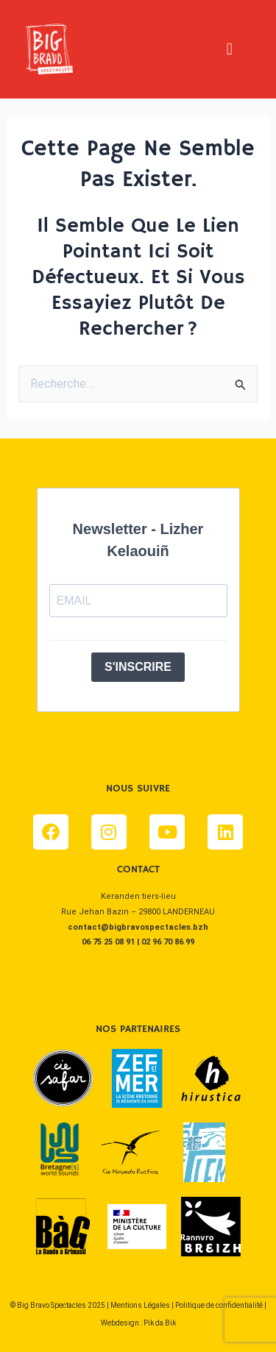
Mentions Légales (140, 1305)
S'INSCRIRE (138, 667)
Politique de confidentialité (219, 1305)
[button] (229, 49)
